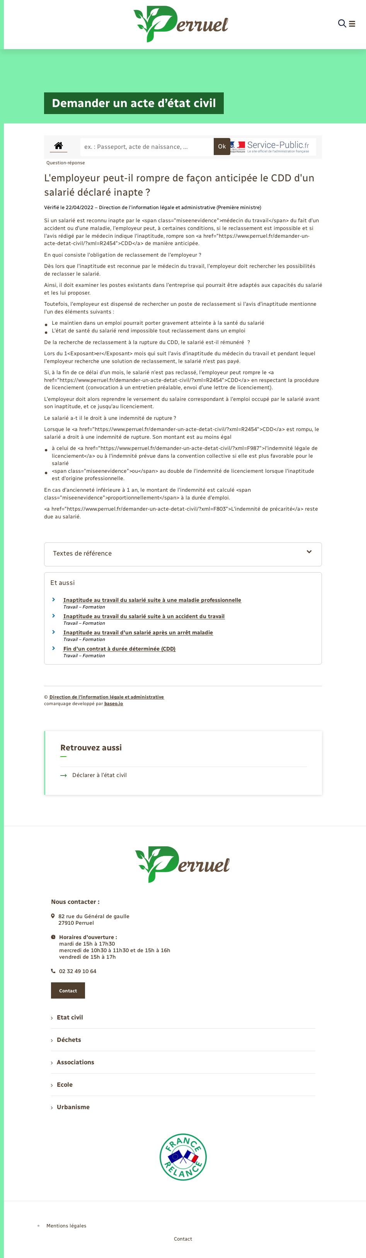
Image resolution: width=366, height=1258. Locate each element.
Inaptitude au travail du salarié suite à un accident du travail (144, 616)
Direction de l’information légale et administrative (106, 697)
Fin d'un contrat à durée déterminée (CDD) (119, 649)
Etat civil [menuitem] (67, 1017)
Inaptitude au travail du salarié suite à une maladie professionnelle (152, 600)
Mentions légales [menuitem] (66, 1226)
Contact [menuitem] (183, 1239)
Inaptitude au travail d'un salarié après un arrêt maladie (138, 632)
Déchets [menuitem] (66, 1039)
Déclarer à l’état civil (93, 775)
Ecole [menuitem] (62, 1084)
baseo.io (113, 703)
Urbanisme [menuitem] (70, 1107)
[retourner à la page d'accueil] (181, 24)
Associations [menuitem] (72, 1062)
